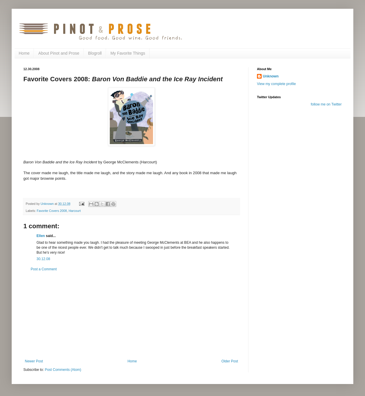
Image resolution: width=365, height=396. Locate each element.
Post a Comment (44, 269)
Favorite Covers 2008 (52, 210)
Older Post (229, 361)
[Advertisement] (131, 315)
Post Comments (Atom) (63, 370)
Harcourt (75, 210)
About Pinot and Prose (58, 53)
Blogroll (95, 53)
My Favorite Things (127, 53)
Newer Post (34, 361)
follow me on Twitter (326, 104)
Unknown (271, 76)
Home (24, 53)
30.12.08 (43, 259)
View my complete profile (276, 84)
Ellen (40, 236)
